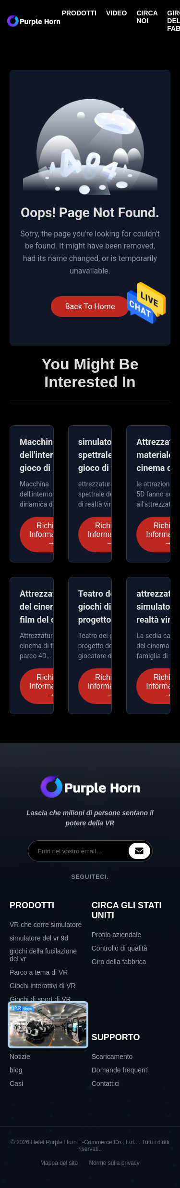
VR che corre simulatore (46, 924)
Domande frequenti (120, 1070)
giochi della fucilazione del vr (43, 955)
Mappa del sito (59, 1163)
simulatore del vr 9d (39, 938)
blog (16, 1070)
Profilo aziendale (117, 935)
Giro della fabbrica (119, 962)
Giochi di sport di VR (40, 999)
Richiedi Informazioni (50, 535)
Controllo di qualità (119, 948)
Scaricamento (112, 1056)
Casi (16, 1083)
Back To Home (90, 306)
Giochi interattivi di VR (43, 986)
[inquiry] (139, 851)
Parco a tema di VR (39, 972)
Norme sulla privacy (114, 1163)
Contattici (106, 1083)
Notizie (20, 1056)
